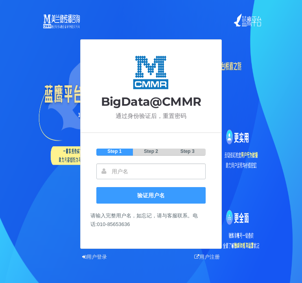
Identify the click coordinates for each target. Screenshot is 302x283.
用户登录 (94, 257)
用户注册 (207, 257)
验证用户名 (151, 195)
